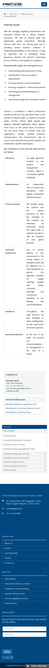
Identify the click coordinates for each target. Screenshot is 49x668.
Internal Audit (10, 436)
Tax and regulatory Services (24, 466)
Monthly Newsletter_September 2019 (21, 404)
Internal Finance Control (14, 444)
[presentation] (22, 643)
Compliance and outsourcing (24, 458)
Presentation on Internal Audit (18, 412)
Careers (8, 558)
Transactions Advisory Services (24, 454)
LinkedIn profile (12, 391)
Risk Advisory (27, 14)
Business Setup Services (24, 462)
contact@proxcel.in (14, 509)
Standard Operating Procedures (17, 440)
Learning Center (11, 553)
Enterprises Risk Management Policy (19, 449)
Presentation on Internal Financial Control (22, 408)
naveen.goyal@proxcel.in (20, 388)
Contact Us (9, 563)
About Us (8, 543)
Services (13, 14)
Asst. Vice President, (14, 383)
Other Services (24, 470)
